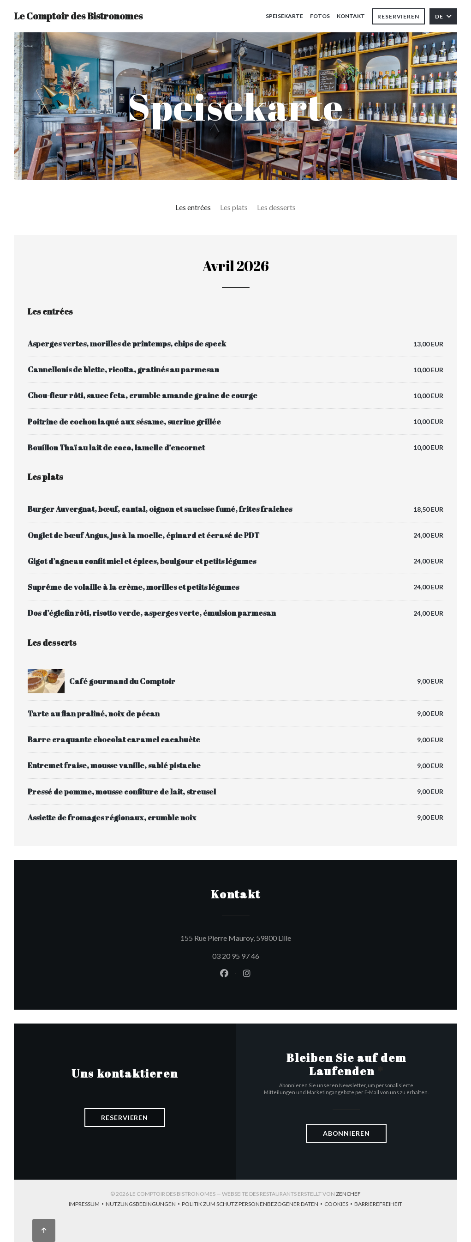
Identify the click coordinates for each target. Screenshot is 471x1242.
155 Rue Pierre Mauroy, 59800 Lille (277, 936)
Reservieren (398, 16)
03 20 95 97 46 (235, 955)
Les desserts (276, 207)
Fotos (320, 15)
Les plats (234, 207)
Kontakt (351, 15)
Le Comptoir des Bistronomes (78, 16)
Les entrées (193, 207)
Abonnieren (346, 1133)
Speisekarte (284, 15)
